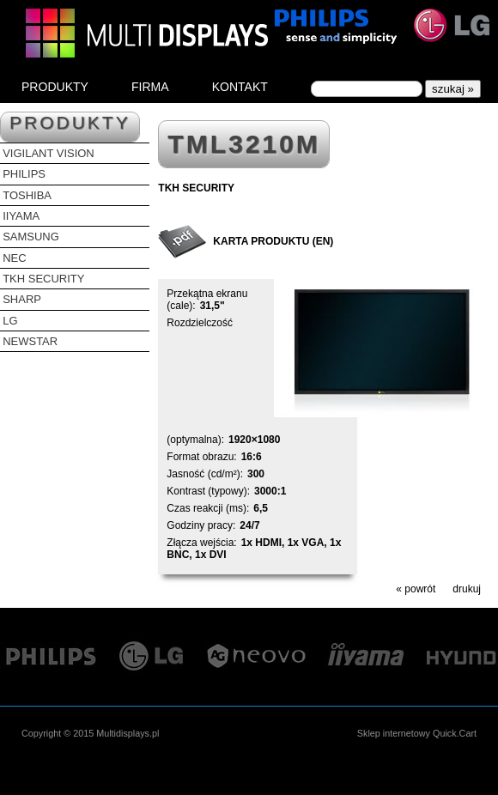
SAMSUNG (31, 236)
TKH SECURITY (43, 278)
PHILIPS (24, 173)
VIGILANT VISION (48, 153)
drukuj (466, 589)
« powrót (415, 589)
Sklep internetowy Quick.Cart (417, 733)
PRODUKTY (54, 87)
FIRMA (150, 87)
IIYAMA (21, 215)
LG (10, 320)
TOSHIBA (27, 195)
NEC (14, 258)
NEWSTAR (30, 341)
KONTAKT (240, 87)
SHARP (22, 299)
